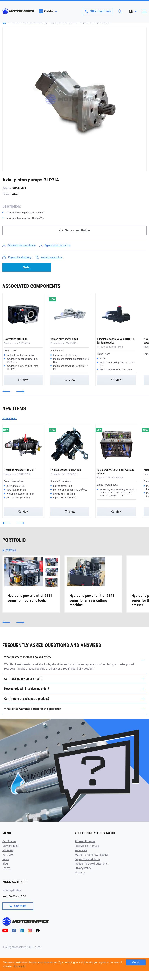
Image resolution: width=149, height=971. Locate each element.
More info (19, 966)
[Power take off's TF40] (23, 314)
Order (27, 267)
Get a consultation (74, 230)
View (23, 379)
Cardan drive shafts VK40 (64, 339)
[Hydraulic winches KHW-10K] (69, 445)
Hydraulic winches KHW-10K (65, 469)
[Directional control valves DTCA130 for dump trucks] (116, 314)
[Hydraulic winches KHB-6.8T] (23, 445)
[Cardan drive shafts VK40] (69, 314)
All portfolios (9, 550)
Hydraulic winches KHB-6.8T (19, 469)
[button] (6, 391)
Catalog (46, 11)
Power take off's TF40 (15, 339)
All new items (9, 418)
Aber (15, 194)
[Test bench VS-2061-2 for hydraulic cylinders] (116, 445)
